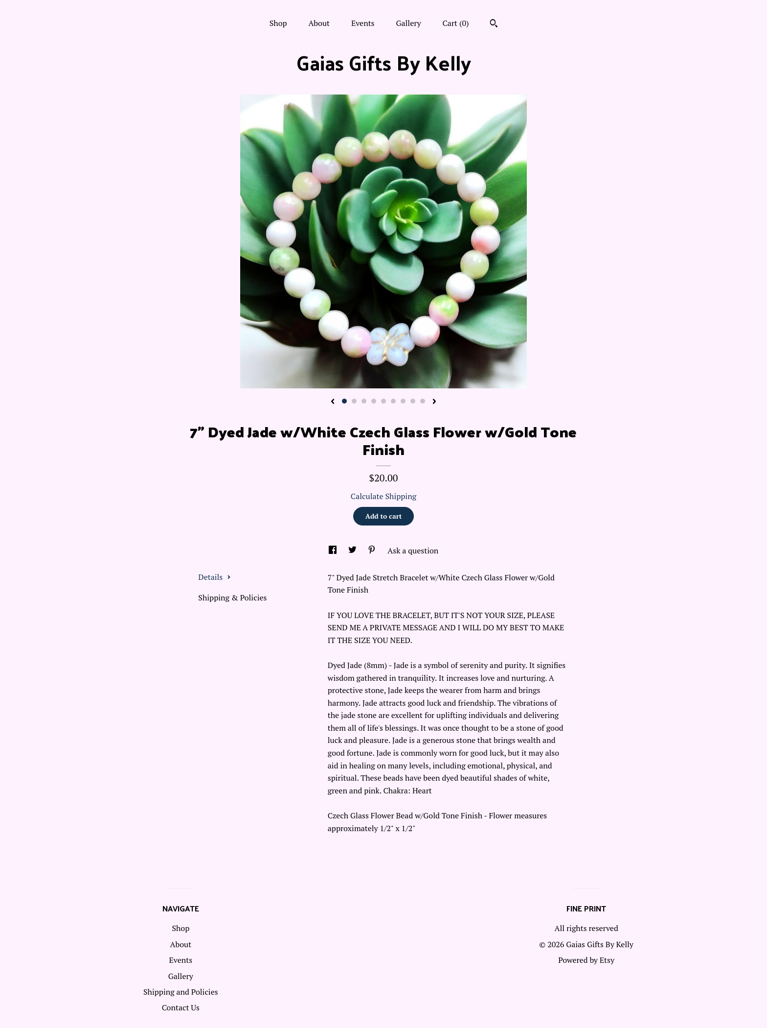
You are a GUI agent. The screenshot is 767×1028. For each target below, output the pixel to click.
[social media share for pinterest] (373, 550)
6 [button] (393, 401)
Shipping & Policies (232, 597)
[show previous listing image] (332, 402)
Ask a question (412, 550)
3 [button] (363, 401)
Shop (278, 23)
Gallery (408, 23)
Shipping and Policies (180, 991)
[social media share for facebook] (333, 550)
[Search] (493, 24)
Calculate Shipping (383, 496)
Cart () (456, 23)
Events (363, 23)
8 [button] (412, 401)
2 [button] (354, 401)
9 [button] (422, 401)
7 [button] (403, 401)
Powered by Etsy (586, 960)
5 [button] (383, 401)
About (319, 23)
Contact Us (181, 1007)
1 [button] (344, 401)
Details (214, 577)
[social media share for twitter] (353, 550)
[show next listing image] (434, 402)
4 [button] (373, 401)
